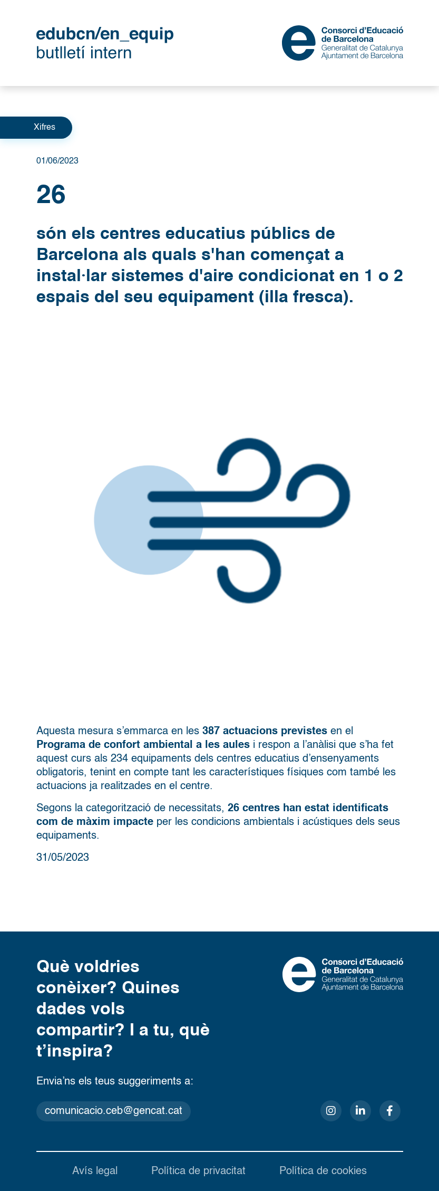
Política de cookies (323, 1171)
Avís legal (95, 1171)
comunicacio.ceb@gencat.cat (113, 1111)
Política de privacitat (198, 1171)
